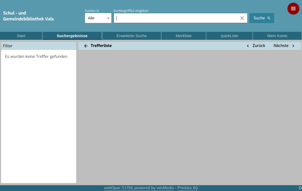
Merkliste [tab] (183, 36)
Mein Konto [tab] (277, 36)
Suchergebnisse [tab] (72, 36)
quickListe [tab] (229, 36)
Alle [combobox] (91, 18)
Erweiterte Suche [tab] (131, 36)
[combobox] (174, 18)
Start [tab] (21, 36)
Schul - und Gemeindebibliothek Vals (28, 16)
